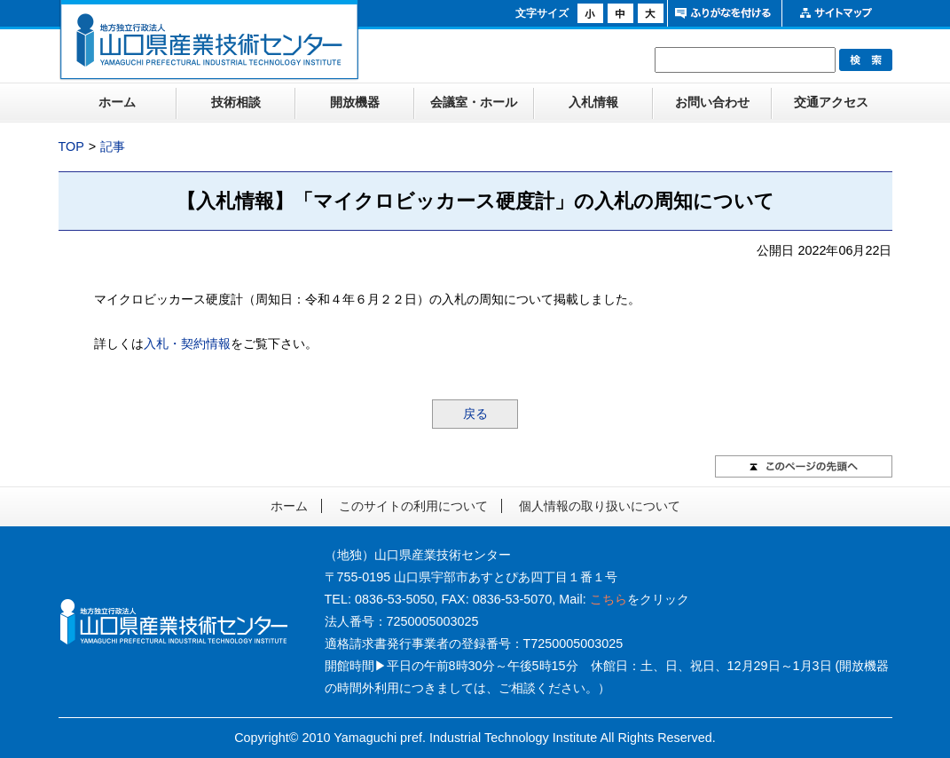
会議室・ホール (473, 102)
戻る (475, 414)
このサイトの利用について (413, 506)
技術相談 (236, 102)
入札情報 (593, 102)
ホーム (117, 102)
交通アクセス (831, 102)
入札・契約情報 (187, 343)
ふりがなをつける (722, 13)
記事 (112, 146)
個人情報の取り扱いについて (599, 506)
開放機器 (355, 102)
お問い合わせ (712, 102)
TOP (71, 146)
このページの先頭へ (803, 466)
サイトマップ (836, 13)
